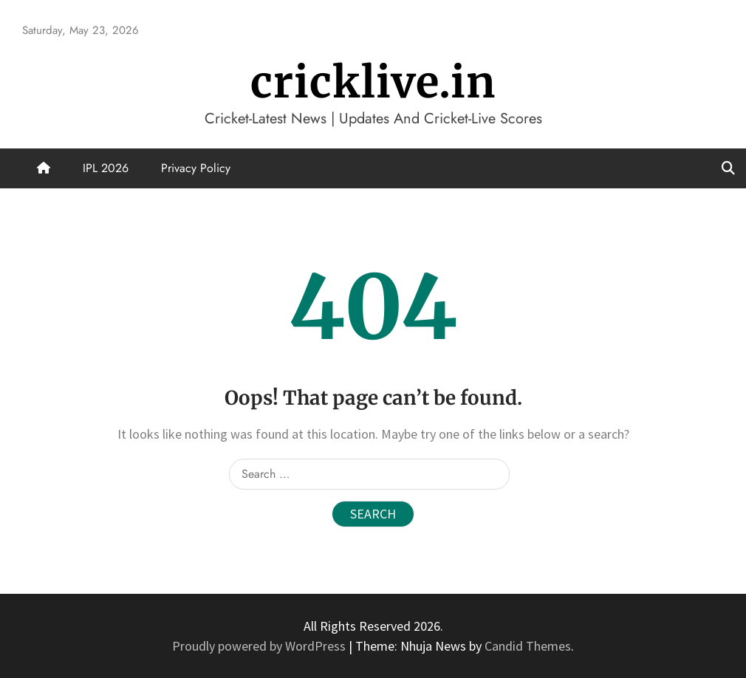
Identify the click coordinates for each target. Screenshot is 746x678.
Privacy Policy (195, 168)
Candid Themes (528, 645)
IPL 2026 (106, 168)
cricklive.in (373, 82)
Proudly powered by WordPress (260, 645)
